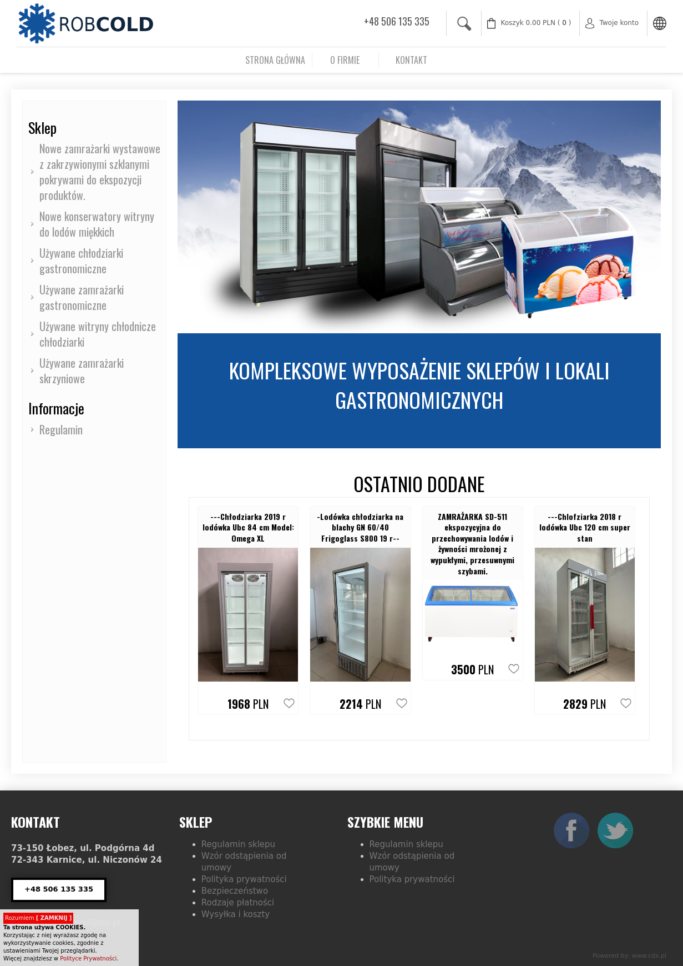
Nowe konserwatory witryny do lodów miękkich (96, 224)
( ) (536, 23)
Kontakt (411, 60)
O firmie (345, 60)
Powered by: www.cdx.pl (629, 955)
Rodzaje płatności (237, 903)
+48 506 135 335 (396, 21)
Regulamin (61, 429)
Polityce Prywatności (88, 958)
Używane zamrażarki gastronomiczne (81, 297)
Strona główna (275, 60)
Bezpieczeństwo (234, 891)
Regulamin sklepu (238, 844)
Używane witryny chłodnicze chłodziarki (97, 334)
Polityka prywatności (244, 879)
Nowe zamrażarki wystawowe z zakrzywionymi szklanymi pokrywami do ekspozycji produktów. (99, 171)
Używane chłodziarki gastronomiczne (81, 260)
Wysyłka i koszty (235, 914)
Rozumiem (38, 918)
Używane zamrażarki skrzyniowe (81, 370)
